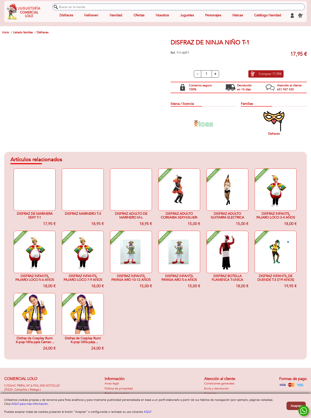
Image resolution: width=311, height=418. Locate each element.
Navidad (116, 15)
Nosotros (162, 15)
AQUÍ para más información (29, 404)
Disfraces (66, 15)
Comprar (270, 74)
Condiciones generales (219, 383)
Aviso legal (112, 383)
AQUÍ (147, 412)
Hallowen (91, 15)
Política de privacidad (119, 389)
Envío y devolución (216, 389)
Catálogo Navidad (267, 15)
